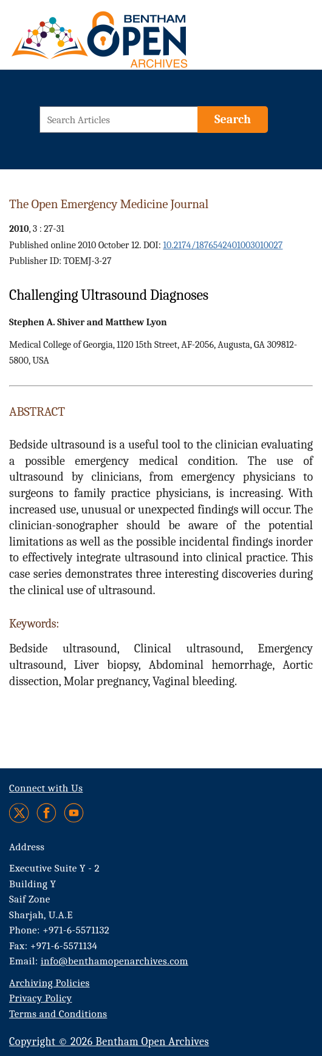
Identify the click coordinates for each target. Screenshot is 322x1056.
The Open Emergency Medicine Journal (108, 204)
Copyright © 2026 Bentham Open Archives (109, 1041)
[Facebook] (46, 813)
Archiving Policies (49, 983)
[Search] (232, 119)
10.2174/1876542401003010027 (223, 245)
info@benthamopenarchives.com (114, 961)
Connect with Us (46, 788)
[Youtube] (73, 813)
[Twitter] (19, 813)
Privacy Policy (40, 998)
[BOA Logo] (94, 38)
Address (27, 847)
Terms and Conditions (58, 1014)
